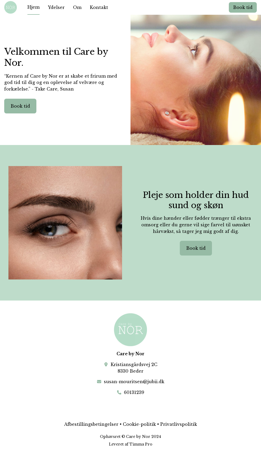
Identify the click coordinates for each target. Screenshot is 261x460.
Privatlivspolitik (178, 424)
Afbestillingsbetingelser (91, 424)
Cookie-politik (139, 424)
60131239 (134, 392)
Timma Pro (140, 444)
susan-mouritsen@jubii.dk (134, 381)
